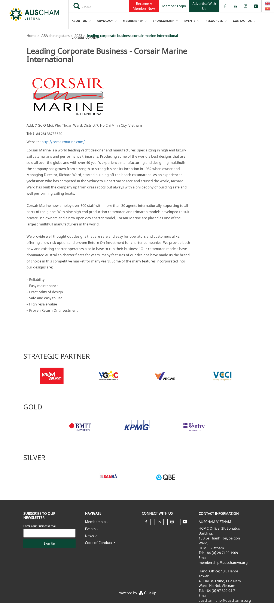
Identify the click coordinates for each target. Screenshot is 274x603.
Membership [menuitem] (133, 21)
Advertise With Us (204, 6)
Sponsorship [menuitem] (163, 21)
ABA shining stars (55, 35)
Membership (95, 521)
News (89, 535)
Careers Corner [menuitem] (85, 38)
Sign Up (49, 543)
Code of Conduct (98, 542)
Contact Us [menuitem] (242, 21)
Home (31, 35)
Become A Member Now (144, 6)
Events (90, 528)
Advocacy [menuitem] (105, 21)
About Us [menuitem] (79, 21)
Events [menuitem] (189, 21)
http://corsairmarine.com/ (63, 141)
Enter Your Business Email (39, 526)
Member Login (174, 6)
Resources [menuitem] (214, 21)
